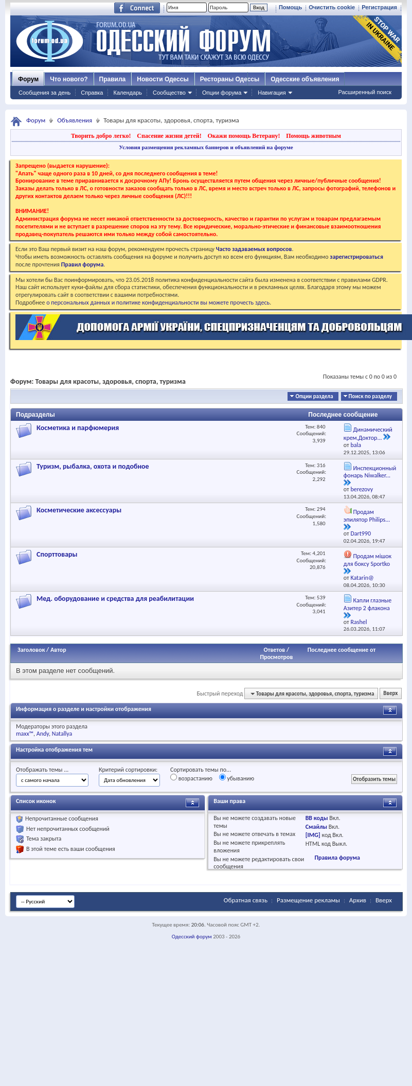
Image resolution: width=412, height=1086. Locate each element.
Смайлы (316, 826)
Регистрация (379, 7)
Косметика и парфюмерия (78, 427)
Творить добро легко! (101, 135)
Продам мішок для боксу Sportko (367, 560)
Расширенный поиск (364, 92)
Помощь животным (313, 135)
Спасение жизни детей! (169, 135)
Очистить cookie (332, 7)
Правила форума (337, 857)
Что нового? (68, 79)
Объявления (74, 120)
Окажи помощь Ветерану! (243, 135)
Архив (357, 900)
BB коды (317, 818)
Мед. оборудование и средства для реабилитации (115, 598)
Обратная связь (245, 900)
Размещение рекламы (308, 900)
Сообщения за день (44, 93)
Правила (112, 79)
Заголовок (31, 649)
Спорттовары (57, 554)
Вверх (390, 693)
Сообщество (169, 93)
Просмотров (276, 657)
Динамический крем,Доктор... (368, 433)
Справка (92, 93)
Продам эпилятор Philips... (367, 515)
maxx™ (24, 733)
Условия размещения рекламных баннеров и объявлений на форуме (206, 147)
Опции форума (221, 93)
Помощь (290, 7)
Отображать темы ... (42, 769)
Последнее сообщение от (341, 649)
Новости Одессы (162, 79)
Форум (28, 79)
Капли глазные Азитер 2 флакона (368, 604)
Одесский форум (192, 936)
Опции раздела (314, 396)
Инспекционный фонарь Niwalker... (370, 472)
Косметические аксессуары (79, 510)
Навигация (271, 93)
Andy (43, 733)
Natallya (62, 733)
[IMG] (313, 835)
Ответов (274, 649)
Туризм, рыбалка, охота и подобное (93, 466)
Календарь (127, 93)
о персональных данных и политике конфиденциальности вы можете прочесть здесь (158, 302)
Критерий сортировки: (128, 769)
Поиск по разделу (370, 396)
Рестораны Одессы (230, 79)
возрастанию (191, 778)
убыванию (237, 778)
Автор (58, 649)
